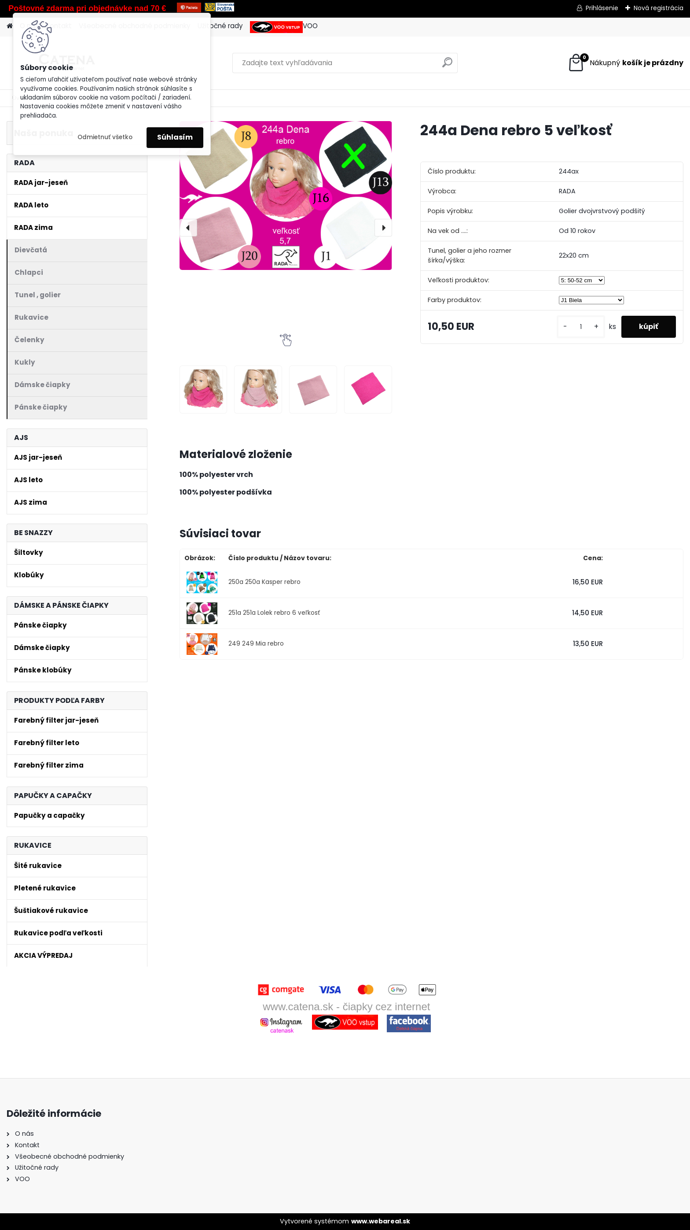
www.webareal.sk (380, 1221)
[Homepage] (10, 26)
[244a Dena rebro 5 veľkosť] (286, 195)
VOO (284, 27)
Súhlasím (175, 137)
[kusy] (580, 327)
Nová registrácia (658, 8)
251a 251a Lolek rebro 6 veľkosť (274, 613)
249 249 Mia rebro (256, 643)
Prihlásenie (602, 8)
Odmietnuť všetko (104, 137)
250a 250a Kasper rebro (264, 582)
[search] (447, 65)
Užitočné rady (220, 25)
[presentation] (188, 227)
